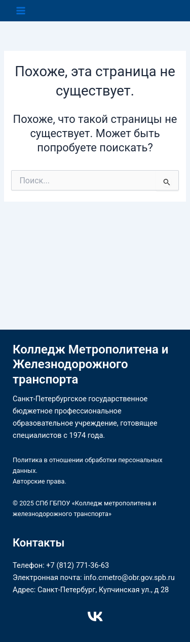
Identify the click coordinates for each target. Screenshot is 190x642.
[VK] (95, 616)
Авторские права (38, 481)
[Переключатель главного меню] (20, 10)
